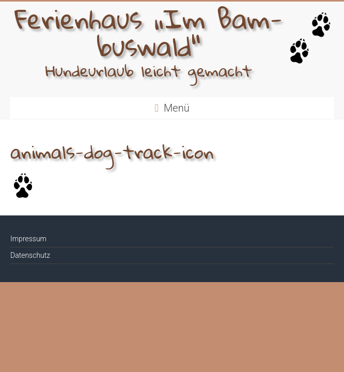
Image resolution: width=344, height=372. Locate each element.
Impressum (28, 239)
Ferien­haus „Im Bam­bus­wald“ (148, 36)
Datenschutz (30, 255)
